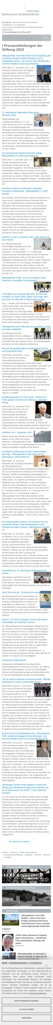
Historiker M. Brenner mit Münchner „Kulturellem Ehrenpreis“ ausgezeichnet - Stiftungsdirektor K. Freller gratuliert (25, 191)
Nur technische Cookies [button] (26, 1001)
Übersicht (46, 855)
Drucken (38, 855)
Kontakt (5, 852)
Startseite (15, 22)
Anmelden (7, 857)
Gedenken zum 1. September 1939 (16, 432)
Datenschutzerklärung (37, 993)
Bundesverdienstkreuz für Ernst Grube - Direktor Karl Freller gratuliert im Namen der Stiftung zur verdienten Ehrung (24, 400)
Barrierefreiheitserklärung (13, 855)
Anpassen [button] (26, 1018)
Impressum (14, 852)
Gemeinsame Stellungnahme (14, 660)
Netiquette (28, 855)
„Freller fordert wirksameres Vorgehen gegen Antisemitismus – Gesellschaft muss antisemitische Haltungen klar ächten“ (26, 940)
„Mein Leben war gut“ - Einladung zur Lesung (21, 592)
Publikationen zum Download (14, 25)
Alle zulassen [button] (26, 1009)
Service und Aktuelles (29, 22)
